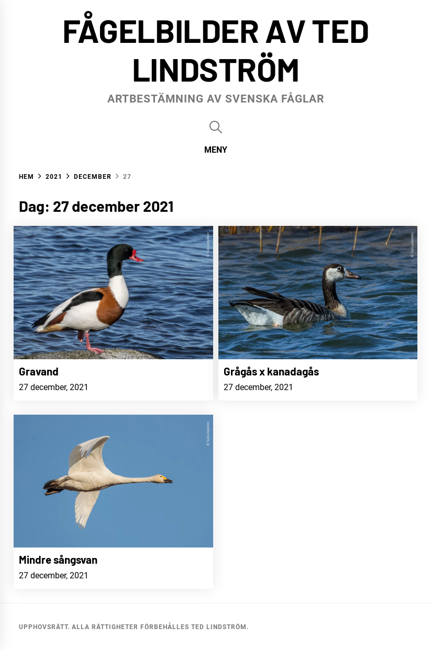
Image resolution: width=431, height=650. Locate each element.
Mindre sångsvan (58, 559)
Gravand (39, 371)
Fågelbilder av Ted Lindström (215, 49)
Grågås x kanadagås (271, 371)
